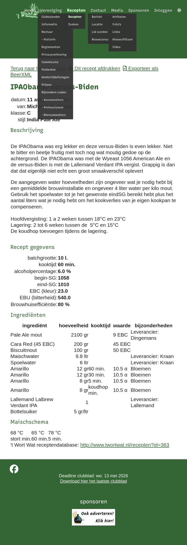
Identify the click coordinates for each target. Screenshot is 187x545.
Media (117, 10)
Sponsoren (138, 10)
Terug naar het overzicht (37, 68)
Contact (98, 10)
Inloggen (163, 10)
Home (30, 10)
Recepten (76, 10)
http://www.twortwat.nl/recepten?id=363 (124, 445)
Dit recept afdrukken (94, 68)
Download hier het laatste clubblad (93, 481)
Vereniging (51, 10)
